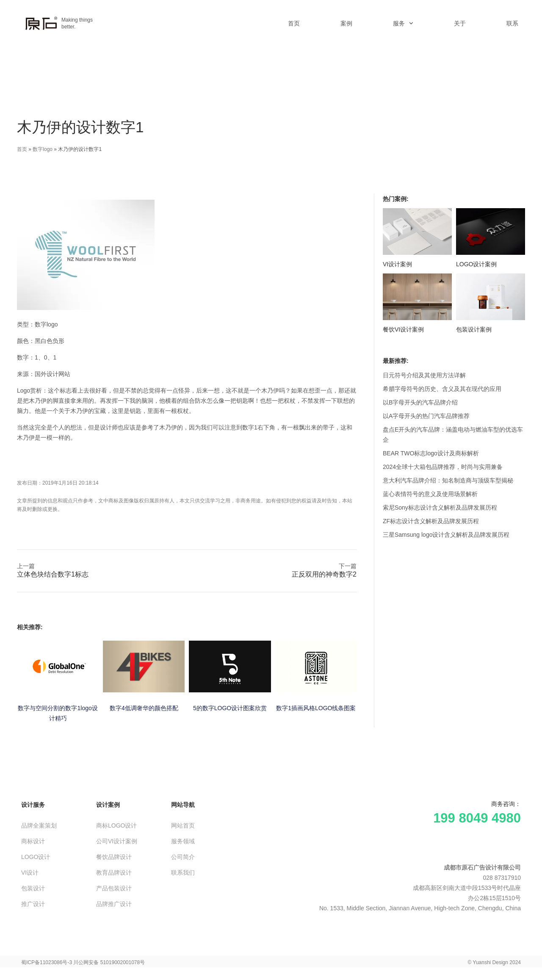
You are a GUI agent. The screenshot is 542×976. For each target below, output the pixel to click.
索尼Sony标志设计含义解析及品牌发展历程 (440, 507)
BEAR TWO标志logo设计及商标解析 (431, 453)
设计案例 (108, 804)
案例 (346, 23)
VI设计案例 (397, 264)
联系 (512, 23)
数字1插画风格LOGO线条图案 (316, 708)
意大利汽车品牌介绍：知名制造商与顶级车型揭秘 (448, 480)
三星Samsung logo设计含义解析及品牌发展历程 (446, 534)
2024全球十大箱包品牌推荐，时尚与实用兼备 (443, 466)
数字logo (43, 149)
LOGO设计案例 (476, 264)
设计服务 (33, 804)
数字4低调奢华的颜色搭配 (144, 708)
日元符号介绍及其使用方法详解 (424, 375)
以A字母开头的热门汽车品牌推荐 (426, 416)
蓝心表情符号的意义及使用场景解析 (430, 494)
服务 (403, 23)
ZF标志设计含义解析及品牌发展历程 (431, 521)
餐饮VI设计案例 (403, 329)
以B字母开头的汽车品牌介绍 (420, 402)
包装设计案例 (474, 329)
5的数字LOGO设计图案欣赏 (230, 708)
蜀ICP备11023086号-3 (46, 962)
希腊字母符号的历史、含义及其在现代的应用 (442, 388)
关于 (460, 23)
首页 (294, 23)
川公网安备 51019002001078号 (109, 962)
